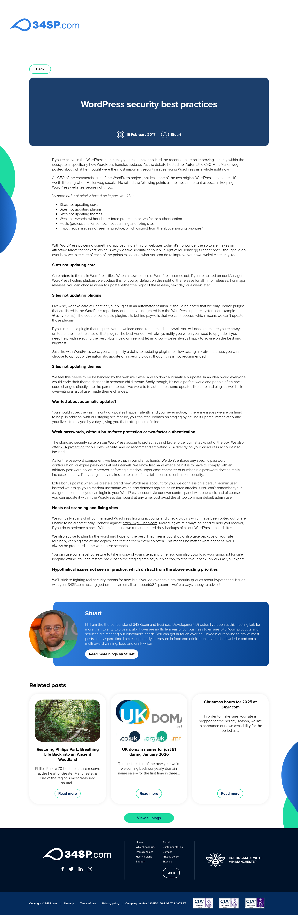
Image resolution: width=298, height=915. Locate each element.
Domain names (165, 25)
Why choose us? (140, 25)
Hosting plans (189, 25)
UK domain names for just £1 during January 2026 (149, 751)
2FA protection (72, 447)
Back (40, 69)
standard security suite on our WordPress (92, 442)
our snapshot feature (89, 554)
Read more (67, 793)
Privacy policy (171, 857)
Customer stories (173, 847)
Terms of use (88, 904)
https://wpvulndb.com (140, 522)
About (221, 25)
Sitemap (167, 862)
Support (207, 25)
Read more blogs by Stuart (112, 654)
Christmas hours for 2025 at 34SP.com (230, 704)
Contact (235, 25)
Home (121, 25)
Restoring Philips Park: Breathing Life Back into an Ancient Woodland (68, 754)
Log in (255, 25)
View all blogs (149, 818)
